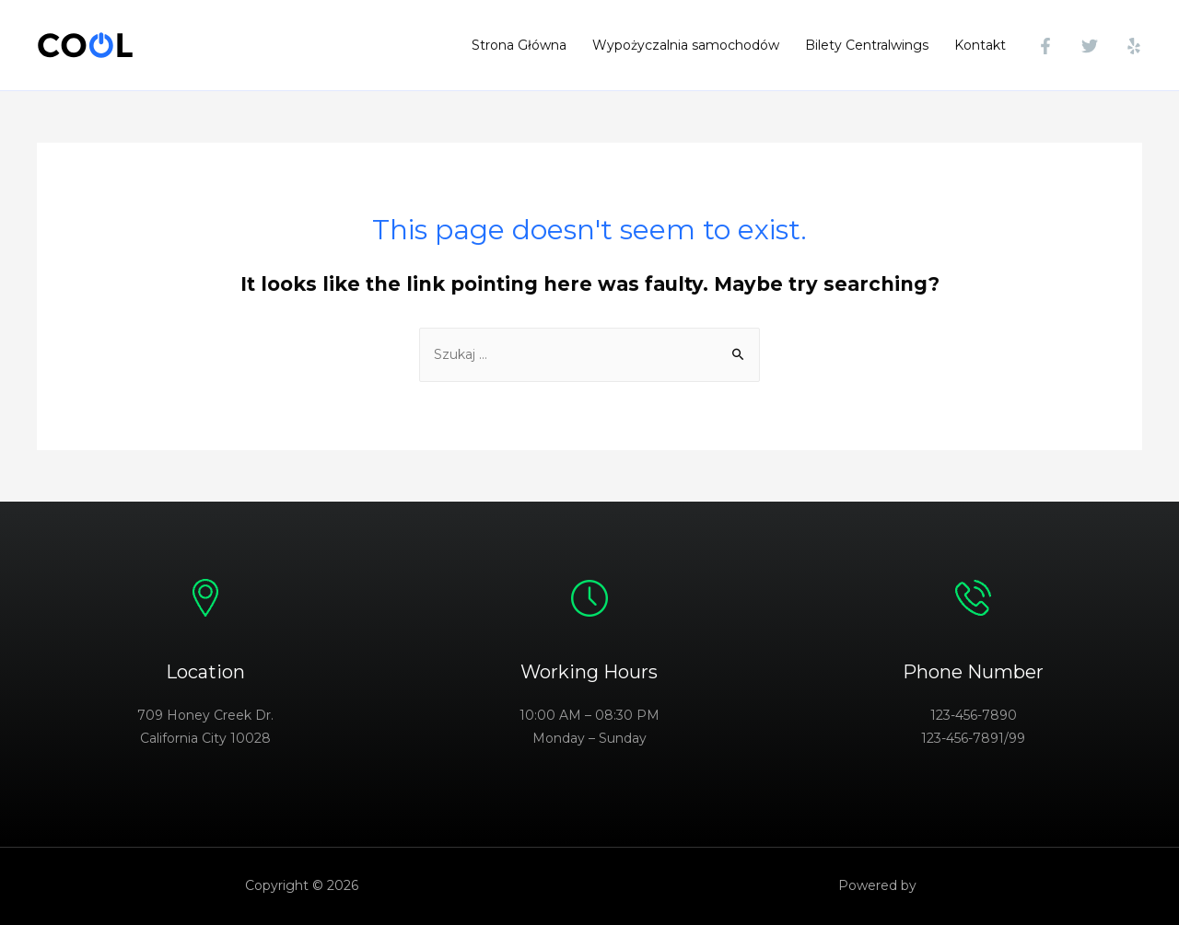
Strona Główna (519, 45)
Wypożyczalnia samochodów (685, 45)
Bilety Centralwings (866, 45)
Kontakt (980, 45)
